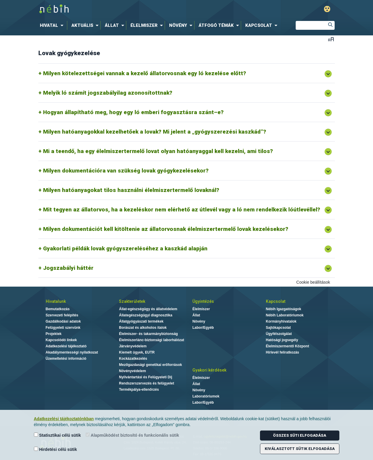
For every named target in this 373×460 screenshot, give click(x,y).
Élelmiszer (201, 309)
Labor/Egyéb (203, 328)
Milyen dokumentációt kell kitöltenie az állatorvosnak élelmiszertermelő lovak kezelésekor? (165, 229)
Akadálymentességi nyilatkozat (72, 352)
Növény (198, 321)
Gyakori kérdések (209, 370)
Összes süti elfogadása (299, 435)
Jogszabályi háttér (68, 267)
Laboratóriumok (205, 396)
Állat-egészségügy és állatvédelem (148, 309)
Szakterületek (132, 301)
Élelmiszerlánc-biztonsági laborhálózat (151, 340)
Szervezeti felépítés (62, 315)
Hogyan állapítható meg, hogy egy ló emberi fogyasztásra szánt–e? (133, 112)
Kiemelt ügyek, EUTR (137, 352)
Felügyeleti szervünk (63, 328)
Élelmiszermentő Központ (287, 346)
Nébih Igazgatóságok (283, 309)
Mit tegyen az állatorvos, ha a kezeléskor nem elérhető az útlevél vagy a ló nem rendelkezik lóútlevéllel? (181, 209)
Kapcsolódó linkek (61, 340)
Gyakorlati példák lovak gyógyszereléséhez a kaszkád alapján (125, 248)
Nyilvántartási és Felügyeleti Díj (145, 377)
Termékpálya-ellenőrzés (139, 389)
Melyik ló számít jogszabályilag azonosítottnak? (107, 92)
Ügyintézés (203, 301)
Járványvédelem (132, 346)
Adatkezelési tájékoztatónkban (64, 418)
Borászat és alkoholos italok (142, 328)
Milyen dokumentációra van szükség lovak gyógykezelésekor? (126, 170)
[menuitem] (52, 25)
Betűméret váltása (331, 39)
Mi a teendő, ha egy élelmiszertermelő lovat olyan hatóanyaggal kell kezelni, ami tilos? (158, 151)
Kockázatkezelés (133, 358)
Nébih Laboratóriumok (285, 315)
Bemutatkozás (58, 309)
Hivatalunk (56, 301)
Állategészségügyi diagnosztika (145, 315)
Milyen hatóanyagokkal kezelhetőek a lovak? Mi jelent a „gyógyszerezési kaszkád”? (154, 131)
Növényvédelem (132, 371)
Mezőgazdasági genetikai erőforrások (150, 365)
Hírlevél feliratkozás (282, 352)
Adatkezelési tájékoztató (66, 346)
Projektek (54, 334)
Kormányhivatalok (281, 321)
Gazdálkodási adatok (63, 321)
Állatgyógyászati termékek (141, 321)
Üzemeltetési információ (66, 358)
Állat (196, 315)
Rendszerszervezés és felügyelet (146, 383)
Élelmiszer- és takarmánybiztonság (148, 334)
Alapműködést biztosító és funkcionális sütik (132, 435)
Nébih (123, 9)
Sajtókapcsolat (278, 328)
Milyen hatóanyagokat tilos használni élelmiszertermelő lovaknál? (131, 190)
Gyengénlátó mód (327, 9)
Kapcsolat (275, 301)
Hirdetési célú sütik (55, 449)
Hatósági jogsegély (282, 340)
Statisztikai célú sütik (57, 435)
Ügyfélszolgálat (279, 334)
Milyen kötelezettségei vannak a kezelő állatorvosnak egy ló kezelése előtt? (144, 73)
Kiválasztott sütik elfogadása (300, 448)
